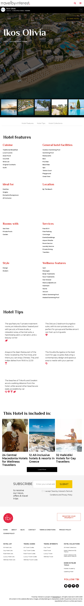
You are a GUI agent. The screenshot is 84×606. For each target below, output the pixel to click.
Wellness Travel (48, 556)
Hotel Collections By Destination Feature (70, 555)
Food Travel (47, 550)
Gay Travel (47, 547)
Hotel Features (27, 123)
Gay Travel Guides (29, 550)
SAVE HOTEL (73, 19)
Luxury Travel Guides (30, 556)
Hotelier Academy (69, 568)
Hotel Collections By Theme (70, 551)
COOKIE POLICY (9, 533)
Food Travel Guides (29, 553)
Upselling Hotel (68, 571)
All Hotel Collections (70, 547)
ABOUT (14, 530)
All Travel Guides (29, 547)
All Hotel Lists (7, 547)
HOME (5, 530)
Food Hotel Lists (8, 553)
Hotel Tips (41, 123)
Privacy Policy (67, 495)
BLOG (23, 530)
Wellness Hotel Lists (9, 559)
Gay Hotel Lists (8, 550)
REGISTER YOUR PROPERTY (68, 517)
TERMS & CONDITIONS (47, 530)
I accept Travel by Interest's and (57, 493)
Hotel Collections (55, 123)
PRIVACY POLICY (65, 530)
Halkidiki (27, 10)
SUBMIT (64, 484)
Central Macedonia (18, 10)
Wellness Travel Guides (31, 559)
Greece (8, 10)
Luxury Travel (48, 553)
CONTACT (32, 530)
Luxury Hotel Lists (8, 556)
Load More (42, 469)
